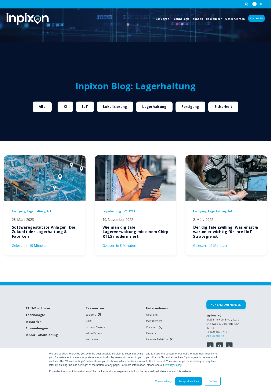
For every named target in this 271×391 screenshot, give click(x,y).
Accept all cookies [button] (188, 381)
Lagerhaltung (154, 106)
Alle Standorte (215, 336)
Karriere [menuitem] (151, 333)
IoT (85, 106)
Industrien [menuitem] (33, 322)
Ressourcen (214, 19)
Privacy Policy (173, 365)
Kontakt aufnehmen (226, 305)
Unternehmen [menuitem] (157, 308)
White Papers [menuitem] (94, 333)
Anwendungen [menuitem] (36, 328)
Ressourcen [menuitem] (95, 308)
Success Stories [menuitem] (95, 327)
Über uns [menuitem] (152, 314)
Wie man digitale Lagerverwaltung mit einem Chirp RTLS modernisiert (135, 232)
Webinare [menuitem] (92, 339)
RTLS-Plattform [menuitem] (37, 308)
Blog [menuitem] (88, 320)
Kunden (197, 19)
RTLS (132, 211)
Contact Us (256, 18)
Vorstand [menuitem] (152, 327)
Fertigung (190, 106)
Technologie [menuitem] (35, 315)
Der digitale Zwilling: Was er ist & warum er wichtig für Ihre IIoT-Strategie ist (225, 232)
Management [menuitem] (154, 320)
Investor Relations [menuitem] (157, 339)
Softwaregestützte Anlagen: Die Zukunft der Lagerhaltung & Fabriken (43, 232)
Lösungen (162, 19)
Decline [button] (213, 381)
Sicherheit (223, 106)
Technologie (181, 19)
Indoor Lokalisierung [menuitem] (40, 335)
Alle (42, 106)
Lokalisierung (115, 106)
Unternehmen (235, 19)
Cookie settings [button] (163, 381)
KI (65, 106)
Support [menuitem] (91, 314)
